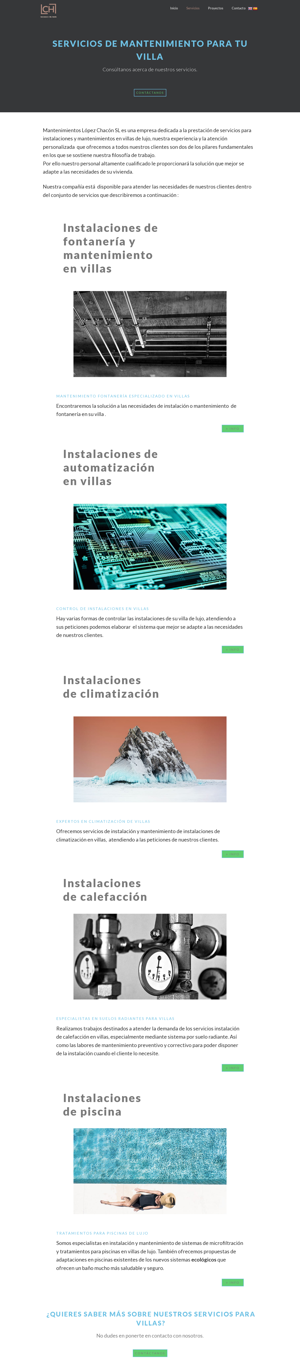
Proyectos (215, 8)
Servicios (193, 8)
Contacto (239, 8)
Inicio (174, 8)
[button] (150, 92)
